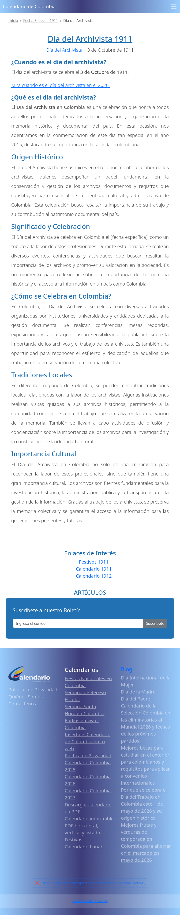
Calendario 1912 (94, 576)
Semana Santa (80, 706)
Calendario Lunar (84, 847)
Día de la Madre (138, 692)
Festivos (73, 839)
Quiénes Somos (25, 696)
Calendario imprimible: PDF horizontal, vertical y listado (90, 825)
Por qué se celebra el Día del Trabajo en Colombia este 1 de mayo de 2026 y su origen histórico (144, 804)
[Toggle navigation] (173, 6)
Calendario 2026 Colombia (90, 901)
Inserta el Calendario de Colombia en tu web (87, 741)
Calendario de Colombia (29, 6)
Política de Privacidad (88, 755)
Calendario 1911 (94, 569)
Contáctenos (22, 704)
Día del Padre (135, 699)
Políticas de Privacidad (32, 689)
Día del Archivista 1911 (90, 38)
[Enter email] (78, 623)
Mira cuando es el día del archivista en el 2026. (60, 85)
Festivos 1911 (94, 562)
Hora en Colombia (84, 713)
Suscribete (155, 623)
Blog (126, 669)
